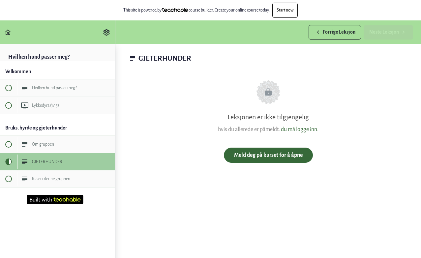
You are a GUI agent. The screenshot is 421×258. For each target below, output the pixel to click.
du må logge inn (299, 129)
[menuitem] (107, 32)
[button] (8, 32)
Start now (285, 10)
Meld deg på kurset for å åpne (268, 155)
